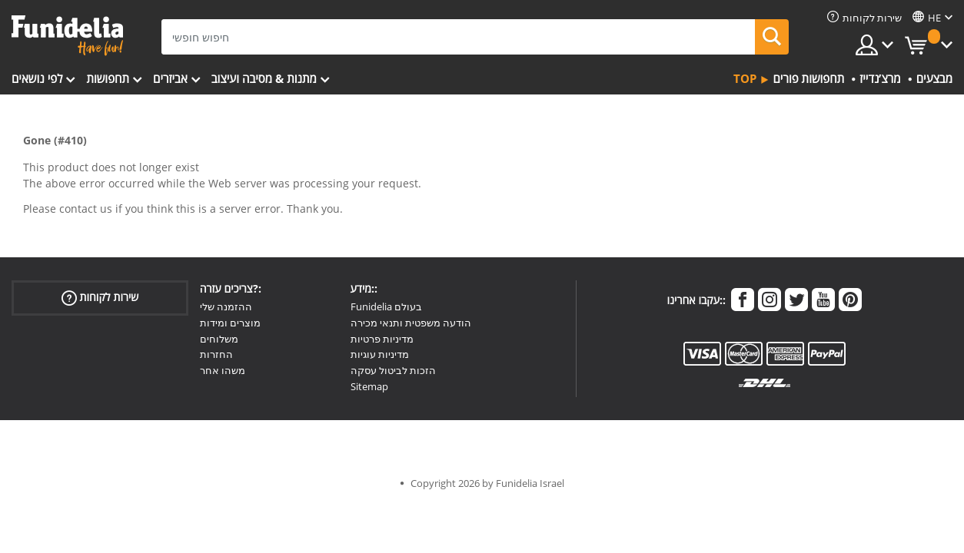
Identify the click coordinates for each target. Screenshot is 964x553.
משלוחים (219, 339)
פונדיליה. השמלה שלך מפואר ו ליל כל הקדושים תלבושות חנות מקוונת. (67, 35)
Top (744, 78)
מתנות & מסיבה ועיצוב (264, 78)
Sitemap (369, 386)
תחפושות (107, 78)
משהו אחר (222, 370)
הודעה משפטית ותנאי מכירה (411, 322)
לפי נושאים (37, 78)
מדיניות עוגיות (380, 354)
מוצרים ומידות (230, 322)
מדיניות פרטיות (382, 339)
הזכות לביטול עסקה (393, 370)
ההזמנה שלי (226, 306)
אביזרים (170, 78)
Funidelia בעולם (386, 306)
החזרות (216, 354)
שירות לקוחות (100, 298)
